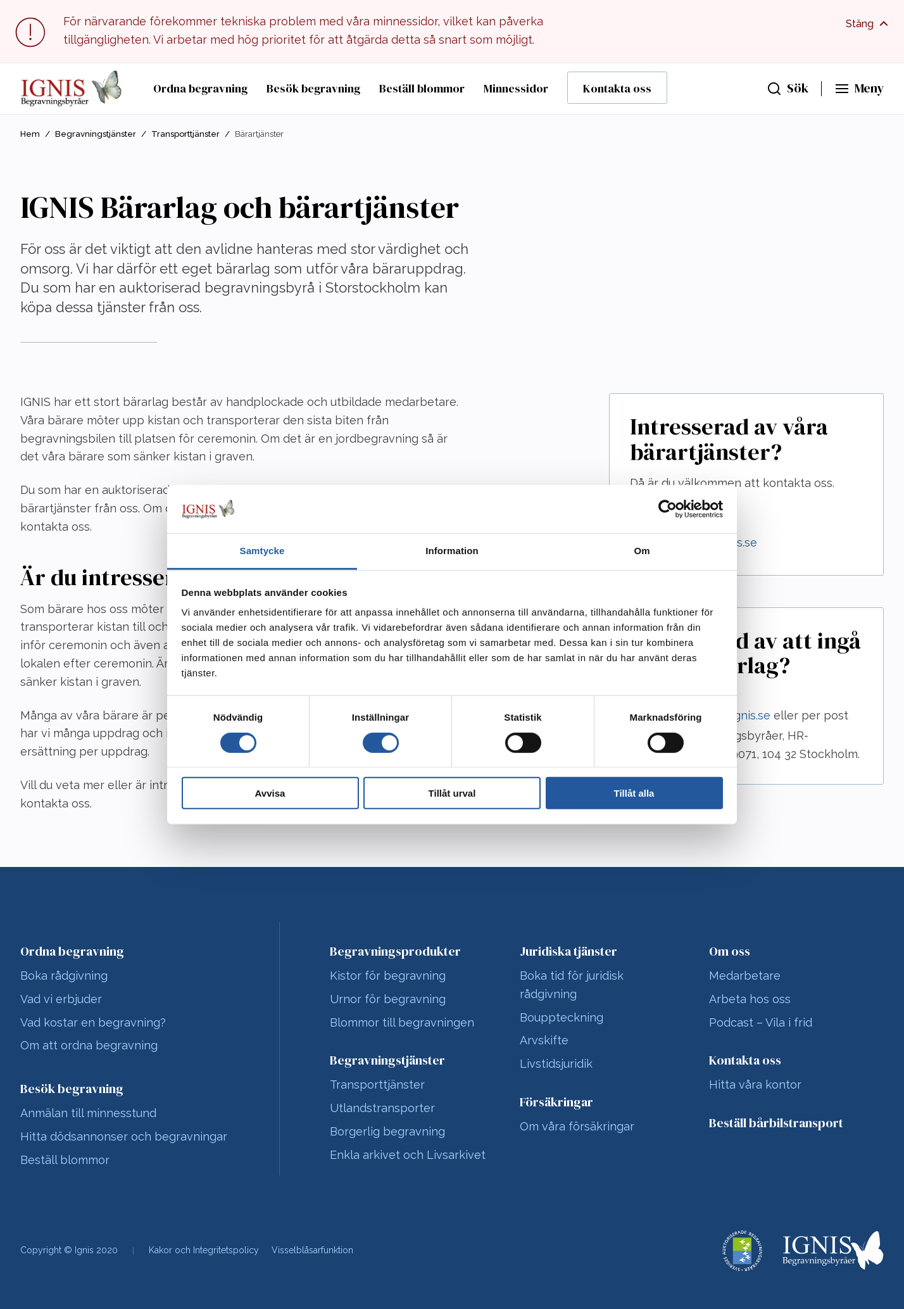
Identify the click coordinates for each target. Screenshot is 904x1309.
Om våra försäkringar (577, 1126)
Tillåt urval (452, 793)
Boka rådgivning (64, 975)
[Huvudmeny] (859, 88)
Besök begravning (313, 88)
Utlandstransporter (382, 1108)
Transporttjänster (185, 134)
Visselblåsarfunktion (312, 1250)
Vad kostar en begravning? (93, 1022)
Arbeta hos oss (750, 999)
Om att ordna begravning (89, 1045)
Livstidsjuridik (556, 1063)
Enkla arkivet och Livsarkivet (408, 1154)
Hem (30, 134)
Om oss (729, 951)
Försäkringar (556, 1102)
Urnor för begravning (388, 999)
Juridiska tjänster (568, 951)
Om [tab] (642, 550)
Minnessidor (516, 88)
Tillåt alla (634, 793)
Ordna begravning (200, 88)
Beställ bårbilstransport (776, 1123)
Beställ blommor (422, 88)
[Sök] (787, 88)
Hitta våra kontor (755, 1084)
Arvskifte (544, 1040)
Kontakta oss (617, 88)
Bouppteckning (561, 1017)
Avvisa (270, 793)
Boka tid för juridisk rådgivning (572, 985)
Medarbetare (745, 975)
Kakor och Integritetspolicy (204, 1250)
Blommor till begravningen (402, 1022)
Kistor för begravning (388, 975)
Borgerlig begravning (387, 1131)
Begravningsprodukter (395, 951)
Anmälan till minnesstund (88, 1113)
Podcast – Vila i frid (760, 1022)
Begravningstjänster (95, 134)
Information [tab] (452, 550)
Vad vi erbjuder (61, 999)
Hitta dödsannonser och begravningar (123, 1136)
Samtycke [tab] (262, 550)
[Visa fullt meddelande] (868, 24)
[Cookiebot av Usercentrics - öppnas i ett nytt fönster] (667, 509)
